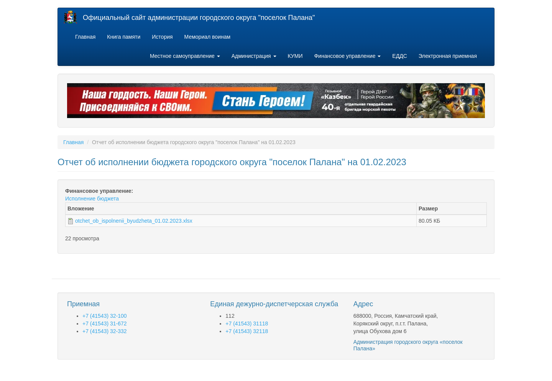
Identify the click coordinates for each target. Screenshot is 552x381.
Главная (85, 37)
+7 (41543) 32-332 (104, 331)
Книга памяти (123, 37)
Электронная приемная (448, 56)
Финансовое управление (347, 56)
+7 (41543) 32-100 (104, 316)
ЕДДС (399, 56)
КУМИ (295, 56)
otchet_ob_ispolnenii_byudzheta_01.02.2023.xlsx (133, 221)
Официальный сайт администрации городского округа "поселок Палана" (199, 17)
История (162, 37)
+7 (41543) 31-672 (104, 323)
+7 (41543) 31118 (246, 323)
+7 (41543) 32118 (246, 331)
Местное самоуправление (185, 56)
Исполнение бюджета (92, 198)
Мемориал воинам (207, 37)
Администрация (254, 56)
